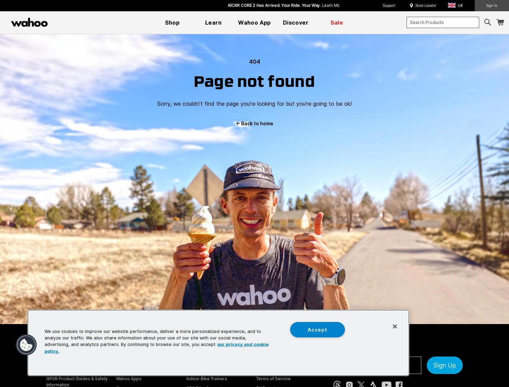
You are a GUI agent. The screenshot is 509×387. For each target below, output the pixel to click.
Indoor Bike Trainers (206, 378)
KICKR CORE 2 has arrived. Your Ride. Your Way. (317, 5)
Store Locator (425, 5)
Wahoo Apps (128, 378)
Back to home (254, 123)
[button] (457, 5)
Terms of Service (273, 378)
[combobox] (443, 22)
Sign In (491, 5)
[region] (218, 343)
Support (389, 5)
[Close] (394, 326)
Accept (317, 330)
